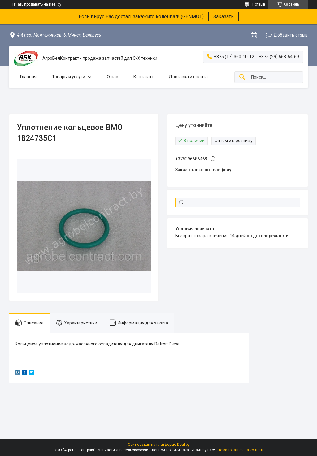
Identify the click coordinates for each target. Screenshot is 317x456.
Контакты (143, 76)
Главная (28, 76)
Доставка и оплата (188, 76)
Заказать (223, 17)
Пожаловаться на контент (240, 450)
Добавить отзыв (291, 35)
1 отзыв (258, 4)
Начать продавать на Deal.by (36, 4)
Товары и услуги (68, 76)
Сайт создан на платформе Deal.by (158, 444)
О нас (112, 76)
